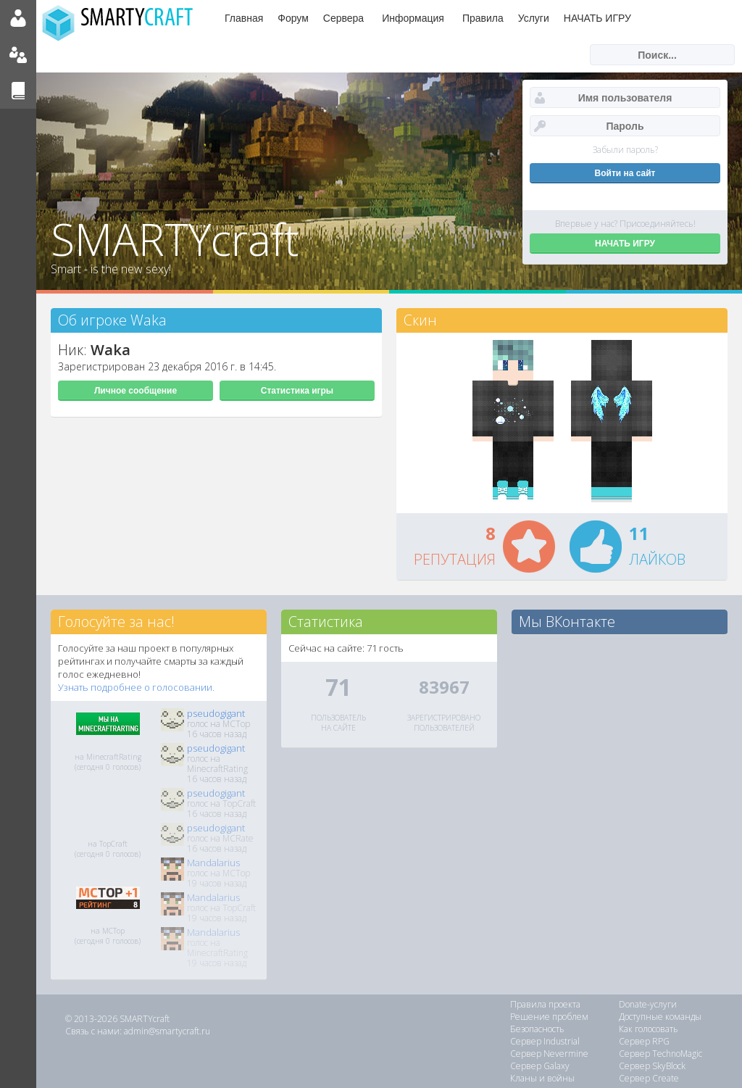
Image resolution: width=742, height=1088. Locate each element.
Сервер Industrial (545, 1041)
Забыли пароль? (625, 150)
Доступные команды (660, 1016)
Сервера (343, 18)
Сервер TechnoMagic (660, 1053)
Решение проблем (549, 1016)
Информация (413, 18)
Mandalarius (213, 862)
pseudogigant (216, 713)
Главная (244, 18)
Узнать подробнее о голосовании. (136, 687)
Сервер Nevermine (549, 1053)
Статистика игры (297, 391)
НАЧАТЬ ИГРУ (597, 18)
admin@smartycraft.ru (167, 1031)
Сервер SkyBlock (652, 1066)
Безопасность (537, 1029)
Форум (293, 18)
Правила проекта (545, 1004)
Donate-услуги (648, 1004)
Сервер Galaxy (540, 1066)
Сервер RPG (644, 1041)
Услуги (533, 18)
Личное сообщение (135, 391)
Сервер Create (649, 1078)
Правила (483, 18)
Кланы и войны (542, 1078)
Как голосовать (648, 1029)
